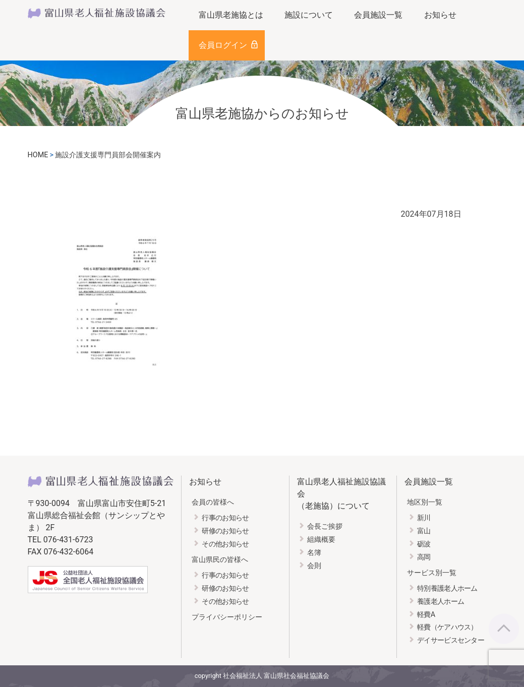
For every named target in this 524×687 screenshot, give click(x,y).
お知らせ (440, 15)
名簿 (314, 552)
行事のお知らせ (225, 518)
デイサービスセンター (450, 640)
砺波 (424, 544)
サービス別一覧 (431, 573)
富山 (424, 531)
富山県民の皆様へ (220, 559)
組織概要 (321, 539)
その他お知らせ (225, 544)
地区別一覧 (424, 502)
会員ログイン (223, 45)
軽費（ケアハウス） (447, 627)
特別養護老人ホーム (447, 588)
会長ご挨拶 (324, 526)
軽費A (426, 614)
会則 (314, 565)
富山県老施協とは (231, 15)
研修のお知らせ (225, 531)
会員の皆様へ (213, 502)
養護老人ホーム (440, 601)
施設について (308, 15)
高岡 (424, 557)
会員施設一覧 (378, 15)
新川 (424, 518)
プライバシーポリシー (227, 617)
